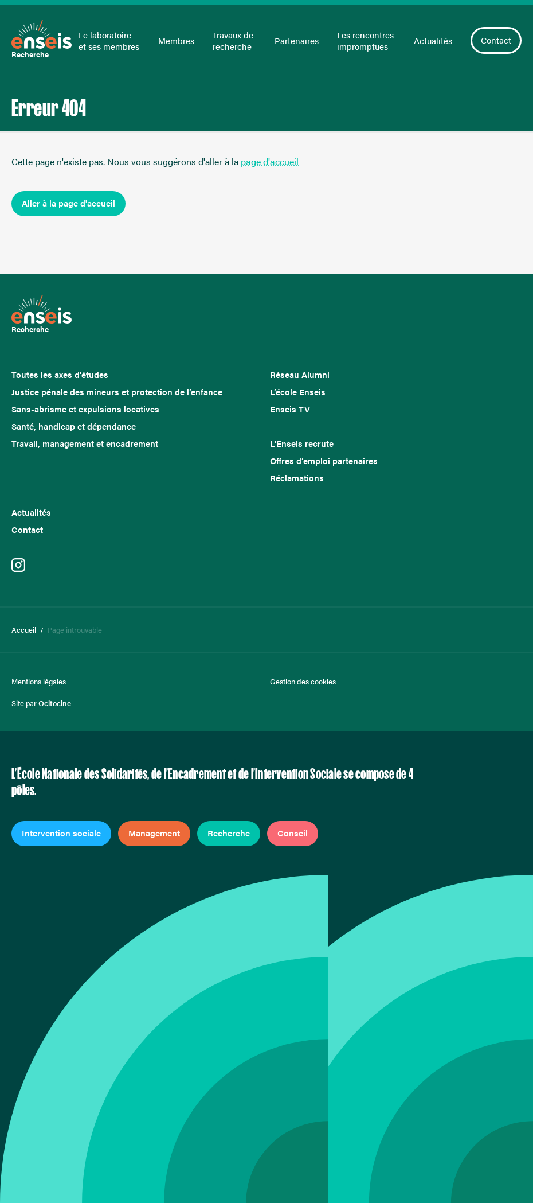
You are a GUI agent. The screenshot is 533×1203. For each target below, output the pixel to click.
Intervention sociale (61, 833)
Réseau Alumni (300, 374)
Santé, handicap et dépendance (73, 426)
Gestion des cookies (303, 681)
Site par (41, 703)
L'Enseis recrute (302, 443)
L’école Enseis (298, 392)
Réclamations (297, 478)
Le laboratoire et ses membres (109, 40)
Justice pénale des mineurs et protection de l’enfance (116, 392)
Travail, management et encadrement (84, 443)
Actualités (433, 40)
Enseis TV (290, 409)
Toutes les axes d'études (59, 374)
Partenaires (297, 40)
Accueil (23, 629)
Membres (176, 40)
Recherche (228, 833)
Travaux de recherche (233, 40)
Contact (496, 40)
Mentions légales (38, 681)
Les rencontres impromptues (365, 40)
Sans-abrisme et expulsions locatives (85, 409)
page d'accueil (270, 161)
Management (154, 833)
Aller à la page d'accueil (68, 203)
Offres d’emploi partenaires (324, 460)
